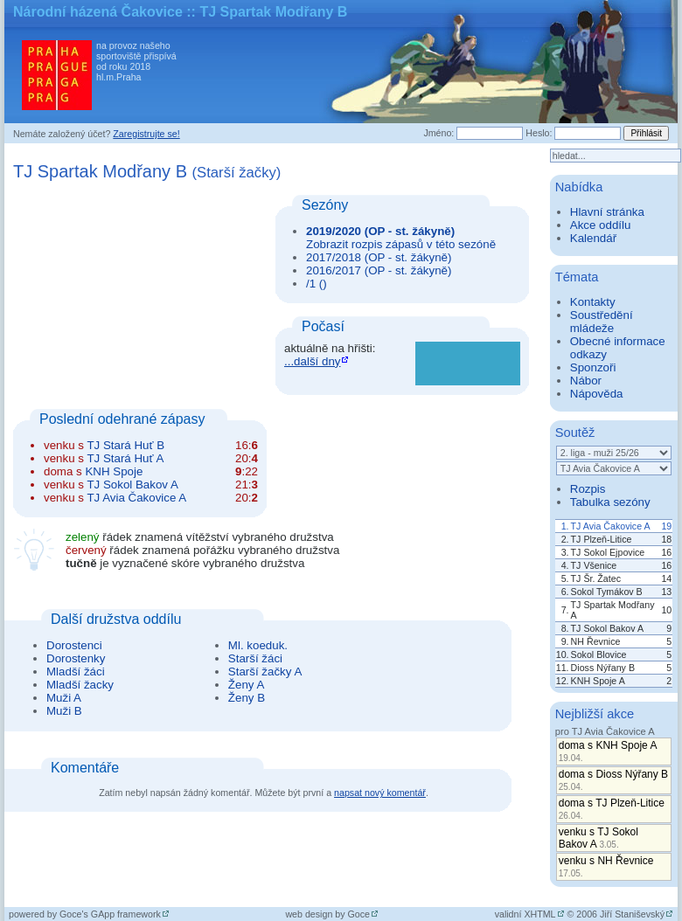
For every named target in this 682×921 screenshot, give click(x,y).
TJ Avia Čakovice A (136, 497)
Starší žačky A (265, 671)
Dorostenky (75, 658)
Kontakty (593, 301)
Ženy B (246, 697)
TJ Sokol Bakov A (132, 484)
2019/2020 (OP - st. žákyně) (380, 231)
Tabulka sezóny (610, 502)
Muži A (63, 697)
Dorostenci (74, 645)
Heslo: (538, 133)
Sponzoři (593, 367)
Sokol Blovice (599, 654)
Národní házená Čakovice (98, 11)
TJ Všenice (594, 565)
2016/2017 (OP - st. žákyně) (378, 270)
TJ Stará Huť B (125, 445)
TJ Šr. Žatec (596, 578)
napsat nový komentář (380, 792)
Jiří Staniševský (632, 914)
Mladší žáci (75, 671)
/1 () (316, 283)
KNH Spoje (114, 471)
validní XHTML (525, 914)
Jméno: (438, 133)
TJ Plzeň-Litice (601, 539)
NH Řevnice (596, 641)
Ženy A (246, 684)
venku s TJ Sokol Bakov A (598, 838)
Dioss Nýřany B (603, 667)
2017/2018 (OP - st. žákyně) (378, 257)
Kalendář (593, 238)
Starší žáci (255, 658)
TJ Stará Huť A (125, 458)
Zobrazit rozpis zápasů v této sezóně (401, 244)
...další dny (312, 361)
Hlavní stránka (607, 211)
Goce (359, 914)
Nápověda (596, 393)
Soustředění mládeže (601, 321)
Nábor (586, 380)
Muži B (64, 710)
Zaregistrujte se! (146, 133)
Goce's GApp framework (110, 914)
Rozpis (588, 488)
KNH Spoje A (598, 680)
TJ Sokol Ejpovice (608, 552)
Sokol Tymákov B (607, 591)
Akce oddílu (600, 225)
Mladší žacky (80, 684)
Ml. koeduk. (258, 645)
